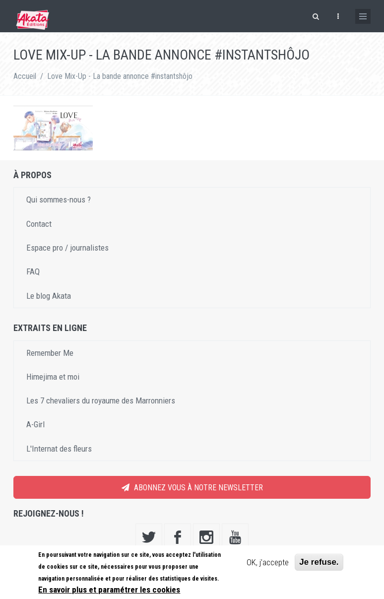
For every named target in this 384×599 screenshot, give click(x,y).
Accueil (24, 76)
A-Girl (35, 424)
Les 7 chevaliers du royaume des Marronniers (100, 400)
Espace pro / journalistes (67, 248)
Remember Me (49, 353)
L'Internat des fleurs (59, 449)
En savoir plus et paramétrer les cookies (109, 590)
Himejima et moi (52, 377)
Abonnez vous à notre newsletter (192, 487)
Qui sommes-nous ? (58, 199)
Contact (39, 224)
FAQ (33, 271)
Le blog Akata (48, 296)
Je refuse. (318, 562)
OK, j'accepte (268, 562)
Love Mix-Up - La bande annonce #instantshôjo (119, 76)
